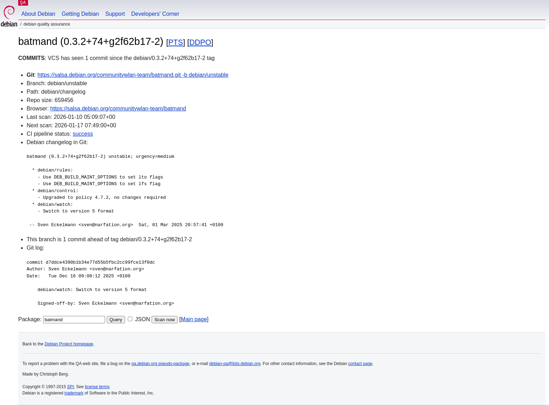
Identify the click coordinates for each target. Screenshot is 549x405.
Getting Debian (80, 14)
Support (115, 14)
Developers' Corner (155, 14)
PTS (175, 42)
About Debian (38, 14)
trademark (73, 393)
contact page (360, 363)
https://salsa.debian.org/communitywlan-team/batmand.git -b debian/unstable (132, 75)
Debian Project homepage (68, 344)
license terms (97, 386)
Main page (194, 319)
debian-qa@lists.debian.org (234, 363)
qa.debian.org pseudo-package (160, 363)
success (83, 134)
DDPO (200, 42)
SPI (70, 386)
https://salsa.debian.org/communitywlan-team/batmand (118, 109)
